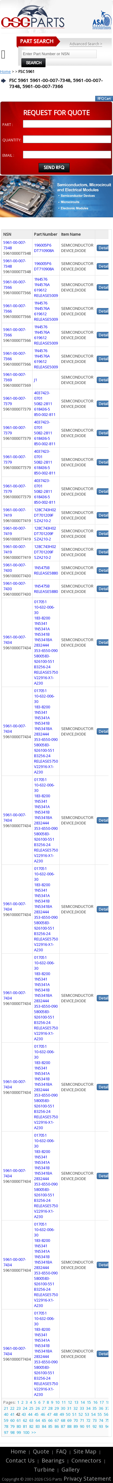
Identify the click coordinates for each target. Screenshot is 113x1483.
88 (69, 1426)
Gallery (70, 1469)
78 (6, 1426)
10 (57, 1402)
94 (107, 1426)
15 (89, 1402)
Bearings (53, 1460)
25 (31, 1408)
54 (93, 1414)
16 (95, 1402)
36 (101, 1408)
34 (88, 1408)
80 (19, 1426)
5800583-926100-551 (44, 658)
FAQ (61, 1451)
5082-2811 (43, 403)
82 (31, 1426)
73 (95, 1420)
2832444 (41, 645)
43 (24, 1414)
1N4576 (40, 279)
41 (12, 1414)
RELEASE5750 (46, 672)
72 (88, 1420)
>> (33, 1432)
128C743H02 (45, 509)
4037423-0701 (42, 395)
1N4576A (42, 284)
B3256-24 (42, 666)
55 (100, 1414)
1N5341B (42, 634)
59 (6, 1420)
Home (5, 71)
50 (68, 1414)
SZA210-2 (42, 520)
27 (44, 1408)
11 (63, 1402)
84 (44, 1426)
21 (6, 1408)
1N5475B (42, 567)
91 (88, 1426)
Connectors (86, 1460)
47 (49, 1414)
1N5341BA (43, 639)
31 (69, 1408)
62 (25, 1420)
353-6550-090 (46, 650)
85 (50, 1426)
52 (81, 1414)
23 (19, 1408)
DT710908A (44, 250)
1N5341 (40, 623)
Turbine (44, 1469)
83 (38, 1426)
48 (55, 1414)
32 (76, 1408)
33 (82, 1408)
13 (76, 1402)
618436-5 (42, 409)
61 (19, 1420)
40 (6, 1414)
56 (106, 1414)
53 (87, 1414)
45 (36, 1414)
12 (70, 1402)
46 (43, 1414)
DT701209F (43, 515)
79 (12, 1426)
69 (69, 1420)
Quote (41, 1451)
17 (101, 1402)
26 (38, 1408)
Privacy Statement (86, 1478)
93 (101, 1426)
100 (26, 1432)
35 (95, 1408)
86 (57, 1426)
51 (74, 1414)
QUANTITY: (11, 140)
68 (63, 1420)
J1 (35, 380)
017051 (40, 601)
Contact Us (20, 1460)
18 (108, 1402)
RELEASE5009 (46, 295)
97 (6, 1432)
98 (12, 1432)
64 (38, 1420)
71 (82, 1420)
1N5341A (42, 628)
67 (57, 1420)
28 (50, 1408)
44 (30, 1414)
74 (101, 1420)
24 (25, 1408)
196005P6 (42, 245)
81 (25, 1426)
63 (31, 1420)
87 (63, 1426)
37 (107, 1408)
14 (82, 1402)
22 (12, 1408)
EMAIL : (8, 155)
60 (12, 1420)
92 (95, 1426)
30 (63, 1408)
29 (57, 1408)
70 (76, 1420)
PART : (7, 124)
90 (82, 1426)
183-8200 (42, 618)
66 (50, 1420)
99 (19, 1432)
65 (44, 1420)
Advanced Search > (86, 43)
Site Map (85, 1451)
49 (62, 1414)
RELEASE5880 (46, 573)
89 (76, 1426)
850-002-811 (44, 414)
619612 (40, 290)
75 (107, 1420)
